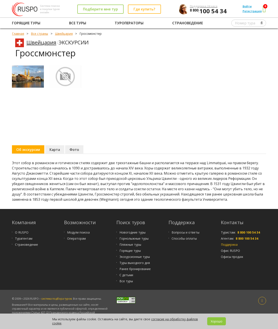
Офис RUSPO (230, 251)
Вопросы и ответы (185, 232)
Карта (55, 149)
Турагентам (23, 238)
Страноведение (187, 23)
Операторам (76, 238)
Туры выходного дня (134, 263)
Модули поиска (78, 232)
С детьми (126, 275)
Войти (247, 6)
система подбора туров (56, 299)
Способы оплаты (184, 238)
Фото (74, 149)
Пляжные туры (130, 244)
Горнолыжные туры (134, 238)
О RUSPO (21, 232)
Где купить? (144, 9)
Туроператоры (129, 23)
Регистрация (252, 11)
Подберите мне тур (100, 9)
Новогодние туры (132, 232)
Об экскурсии (28, 149)
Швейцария (41, 42)
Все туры (77, 23)
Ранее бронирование (135, 269)
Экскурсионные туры (134, 257)
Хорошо (216, 321)
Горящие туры (26, 23)
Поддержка (229, 244)
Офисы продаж (232, 257)
